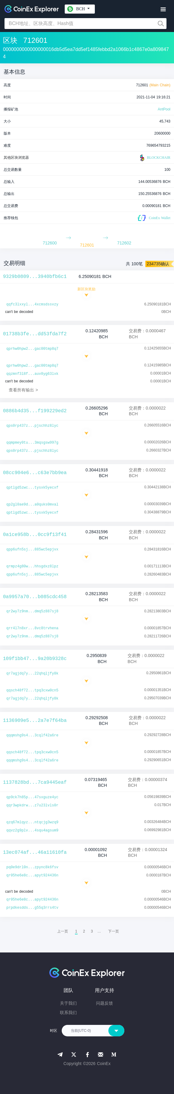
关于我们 (68, 1003)
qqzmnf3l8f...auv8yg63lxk (32, 374)
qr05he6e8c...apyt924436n (32, 875)
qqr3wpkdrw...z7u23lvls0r (32, 805)
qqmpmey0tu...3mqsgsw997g (32, 443)
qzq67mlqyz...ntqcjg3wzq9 (32, 822)
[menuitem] (113, 931)
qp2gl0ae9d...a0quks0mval (32, 504)
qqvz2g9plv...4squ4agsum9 (32, 830)
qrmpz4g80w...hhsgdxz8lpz (32, 566)
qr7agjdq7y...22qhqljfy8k (32, 673)
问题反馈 (104, 1003)
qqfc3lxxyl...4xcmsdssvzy (32, 304)
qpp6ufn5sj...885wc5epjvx (32, 549)
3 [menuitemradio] (92, 931)
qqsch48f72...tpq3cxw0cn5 (32, 690)
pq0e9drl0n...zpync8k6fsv (32, 867)
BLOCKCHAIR (154, 157)
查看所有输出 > (23, 390)
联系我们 (68, 1012)
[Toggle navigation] (163, 9)
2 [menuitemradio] (84, 931)
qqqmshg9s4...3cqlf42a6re (32, 735)
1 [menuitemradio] (76, 931)
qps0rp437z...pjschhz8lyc (32, 426)
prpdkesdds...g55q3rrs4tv (32, 908)
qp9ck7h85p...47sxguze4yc (32, 797)
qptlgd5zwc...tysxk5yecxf (32, 488)
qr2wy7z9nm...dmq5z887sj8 (32, 611)
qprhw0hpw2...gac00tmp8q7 (32, 349)
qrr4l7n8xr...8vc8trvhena (32, 628)
